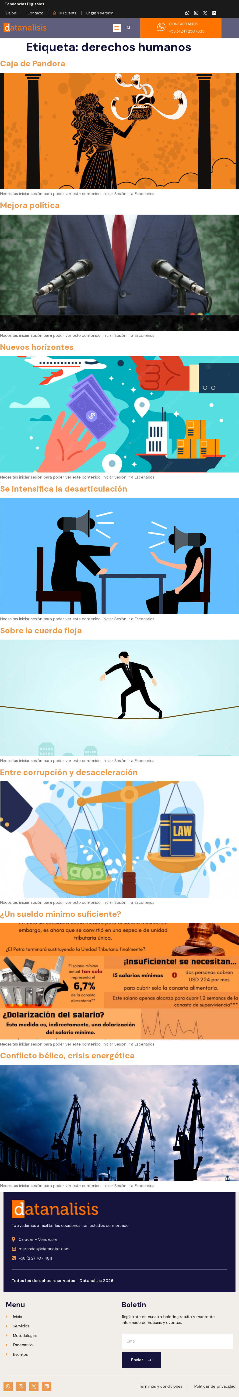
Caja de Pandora (32, 63)
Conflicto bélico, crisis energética (67, 1055)
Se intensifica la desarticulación (63, 488)
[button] (117, 28)
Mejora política (30, 205)
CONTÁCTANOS (183, 24)
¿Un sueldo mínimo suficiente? (60, 914)
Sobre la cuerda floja (41, 630)
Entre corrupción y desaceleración (69, 772)
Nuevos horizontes (37, 347)
